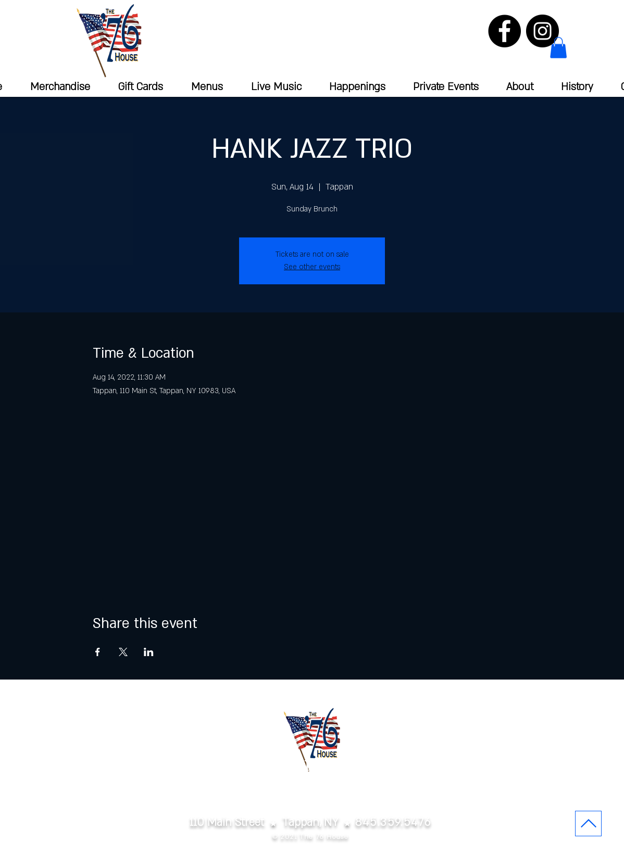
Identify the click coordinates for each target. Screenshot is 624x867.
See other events (312, 267)
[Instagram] (542, 31)
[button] (558, 47)
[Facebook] (504, 31)
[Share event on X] (123, 652)
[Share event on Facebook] (98, 652)
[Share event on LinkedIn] (149, 652)
